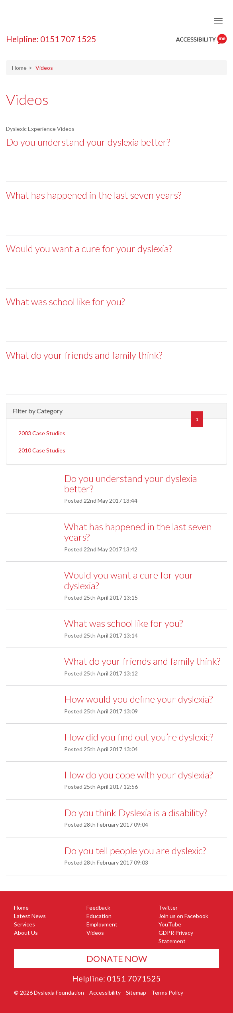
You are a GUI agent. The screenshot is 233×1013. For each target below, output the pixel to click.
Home (19, 67)
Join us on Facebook (183, 915)
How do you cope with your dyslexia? (138, 774)
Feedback (98, 907)
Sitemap (136, 992)
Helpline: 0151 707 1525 (51, 39)
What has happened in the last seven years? (93, 195)
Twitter (168, 907)
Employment (101, 924)
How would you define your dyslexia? (138, 699)
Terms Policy (167, 992)
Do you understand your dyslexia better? (88, 142)
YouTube (170, 924)
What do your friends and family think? (84, 355)
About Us (26, 932)
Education (99, 915)
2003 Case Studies (41, 433)
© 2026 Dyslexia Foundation (49, 992)
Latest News (30, 915)
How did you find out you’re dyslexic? (138, 736)
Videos (27, 99)
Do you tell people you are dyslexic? (135, 850)
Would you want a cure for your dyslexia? (89, 248)
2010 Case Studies (41, 450)
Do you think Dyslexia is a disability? (135, 812)
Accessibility (105, 992)
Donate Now (116, 958)
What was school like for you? (65, 301)
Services (24, 924)
